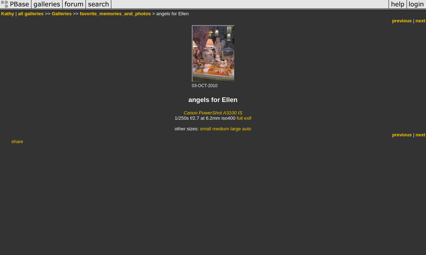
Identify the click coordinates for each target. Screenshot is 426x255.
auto (247, 128)
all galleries (31, 13)
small (205, 128)
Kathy (7, 13)
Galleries (62, 13)
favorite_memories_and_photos (115, 13)
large (235, 128)
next (420, 20)
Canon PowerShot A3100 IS (213, 112)
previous (402, 20)
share (17, 141)
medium (220, 128)
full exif (244, 118)
